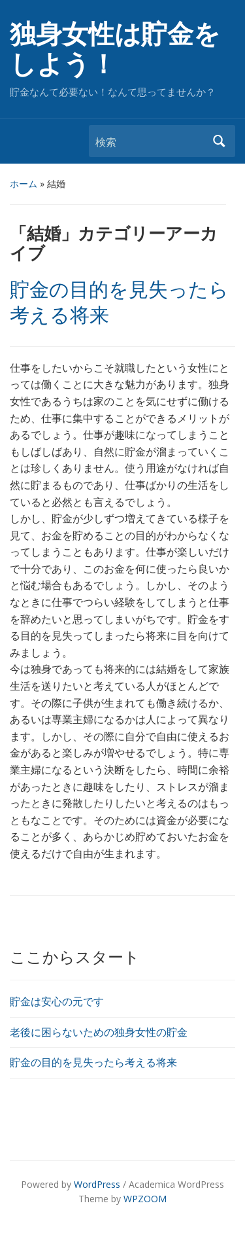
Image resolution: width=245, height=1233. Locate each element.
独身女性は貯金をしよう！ (115, 49)
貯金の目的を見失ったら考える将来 (93, 1062)
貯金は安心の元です (57, 1001)
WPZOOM (145, 1198)
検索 (219, 141)
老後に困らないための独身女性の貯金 (99, 1032)
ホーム (23, 183)
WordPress (97, 1184)
